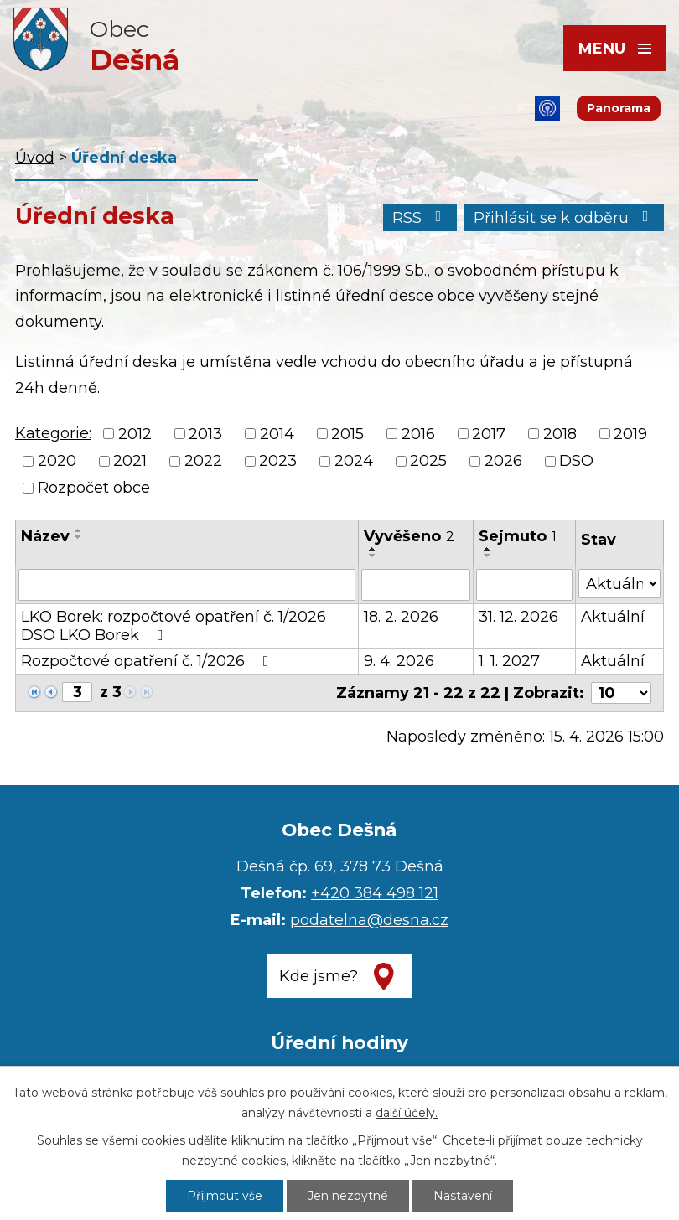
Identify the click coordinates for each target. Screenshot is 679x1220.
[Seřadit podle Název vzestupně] (79, 530)
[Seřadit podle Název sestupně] (79, 537)
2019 (630, 434)
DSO (576, 461)
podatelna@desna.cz (369, 920)
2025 (428, 461)
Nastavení (462, 1195)
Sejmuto (518, 536)
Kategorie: (53, 433)
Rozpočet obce (94, 487)
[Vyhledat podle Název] (186, 585)
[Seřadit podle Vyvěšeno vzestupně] (373, 548)
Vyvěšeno (409, 536)
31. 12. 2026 (518, 616)
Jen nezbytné (348, 1195)
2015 (347, 434)
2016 (418, 434)
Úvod (34, 157)
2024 (353, 461)
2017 (488, 434)
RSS (420, 218)
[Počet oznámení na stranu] (621, 693)
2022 (203, 461)
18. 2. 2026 (401, 616)
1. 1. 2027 (509, 661)
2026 (503, 461)
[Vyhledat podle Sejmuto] (524, 585)
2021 (130, 461)
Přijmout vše (224, 1195)
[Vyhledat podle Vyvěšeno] (415, 585)
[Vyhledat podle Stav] (619, 583)
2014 (277, 434)
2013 (205, 434)
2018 (560, 434)
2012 (135, 434)
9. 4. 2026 (399, 661)
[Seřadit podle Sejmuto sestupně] (488, 555)
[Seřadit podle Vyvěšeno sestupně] (373, 555)
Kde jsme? (318, 976)
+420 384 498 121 (374, 893)
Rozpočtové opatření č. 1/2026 (148, 661)
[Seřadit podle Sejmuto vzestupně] (488, 548)
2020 (57, 461)
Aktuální (613, 616)
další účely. (407, 1112)
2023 (278, 461)
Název (45, 536)
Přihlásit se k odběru (565, 218)
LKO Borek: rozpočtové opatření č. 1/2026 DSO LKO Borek (173, 625)
